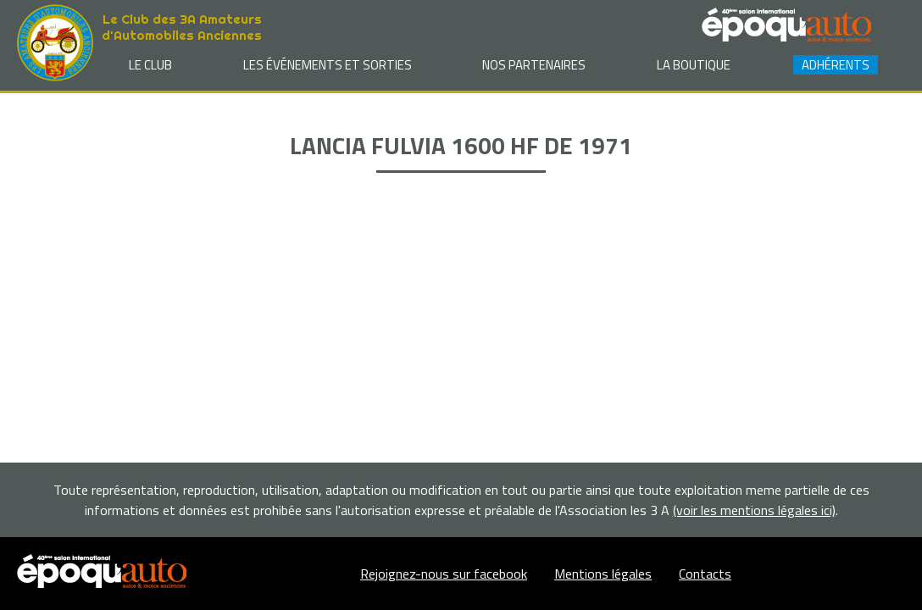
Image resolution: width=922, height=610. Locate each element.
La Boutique (693, 65)
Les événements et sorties (327, 65)
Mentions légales (603, 573)
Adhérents (835, 65)
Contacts (705, 573)
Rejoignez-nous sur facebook (443, 573)
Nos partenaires (534, 65)
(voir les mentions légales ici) (754, 510)
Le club (150, 65)
